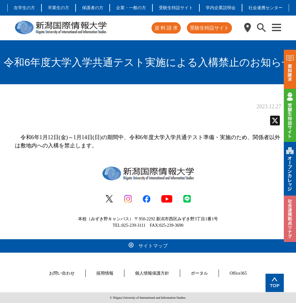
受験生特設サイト (176, 7)
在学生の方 (24, 7)
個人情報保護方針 (152, 273)
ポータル (199, 273)
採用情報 (104, 273)
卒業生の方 (58, 7)
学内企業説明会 (221, 7)
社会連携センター (265, 7)
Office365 (238, 273)
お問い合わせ (62, 273)
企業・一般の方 (131, 7)
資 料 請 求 (166, 28)
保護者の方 (92, 7)
